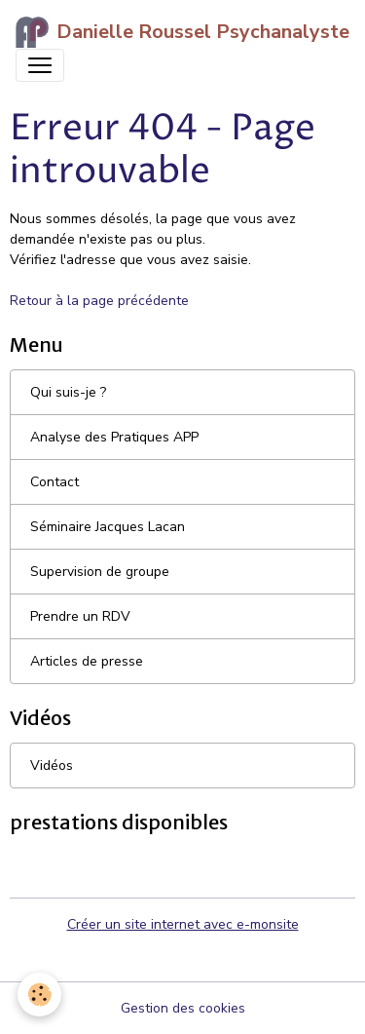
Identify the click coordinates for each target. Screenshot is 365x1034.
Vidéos (51, 765)
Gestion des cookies (183, 1008)
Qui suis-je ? (68, 392)
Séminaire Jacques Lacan (107, 526)
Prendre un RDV (80, 616)
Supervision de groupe (99, 571)
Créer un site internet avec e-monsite (183, 924)
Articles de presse (86, 661)
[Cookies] (39, 994)
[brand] (175, 32)
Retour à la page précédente (99, 300)
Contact (54, 482)
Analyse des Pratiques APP (114, 437)
